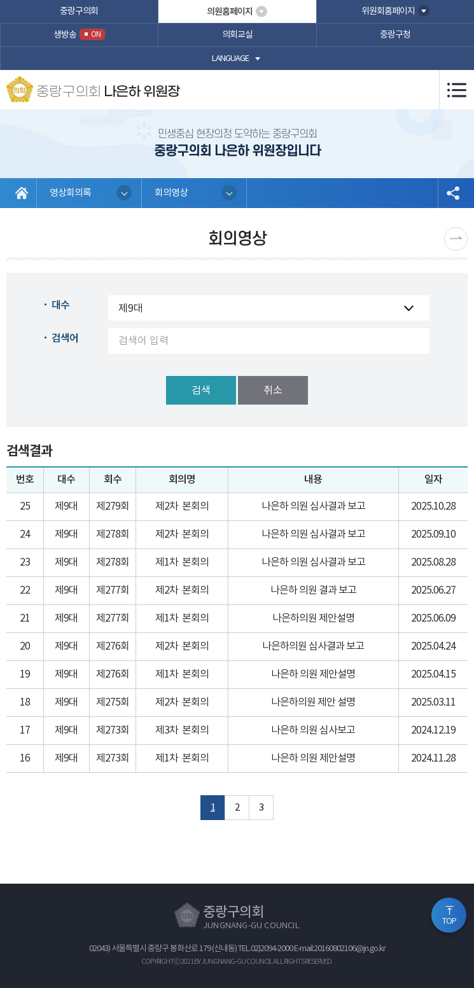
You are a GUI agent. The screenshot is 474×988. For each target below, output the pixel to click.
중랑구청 (395, 35)
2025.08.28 (433, 562)
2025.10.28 (433, 506)
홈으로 (21, 193)
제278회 (112, 534)
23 (25, 562)
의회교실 (237, 35)
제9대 (66, 506)
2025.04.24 (433, 646)
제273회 (112, 730)
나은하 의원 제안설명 (313, 674)
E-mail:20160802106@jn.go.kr (340, 949)
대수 (60, 305)
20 (25, 646)
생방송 (79, 34)
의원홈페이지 (230, 11)
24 (25, 534)
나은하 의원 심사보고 (313, 730)
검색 (201, 390)
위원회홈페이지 (388, 11)
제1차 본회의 (182, 562)
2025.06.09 (433, 618)
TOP (449, 921)
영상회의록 (70, 193)
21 (25, 618)
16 (25, 758)
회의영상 (171, 193)
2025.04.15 (433, 674)
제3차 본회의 (182, 730)
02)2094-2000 (272, 949)
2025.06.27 (433, 590)
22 (25, 590)
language (230, 59)
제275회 (112, 702)
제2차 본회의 (182, 506)
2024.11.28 (433, 758)
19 (25, 674)
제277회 (112, 590)
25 (25, 506)
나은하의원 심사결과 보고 (313, 646)
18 (25, 702)
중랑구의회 (79, 11)
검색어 (65, 338)
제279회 (112, 506)
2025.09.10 (433, 534)
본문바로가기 (0, 0)
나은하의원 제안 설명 (313, 702)
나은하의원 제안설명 (313, 618)
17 (25, 730)
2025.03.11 (433, 702)
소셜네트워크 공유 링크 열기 (453, 193)
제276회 (112, 646)
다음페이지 (456, 239)
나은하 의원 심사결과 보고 (313, 506)
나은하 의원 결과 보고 (313, 590)
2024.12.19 (433, 730)
